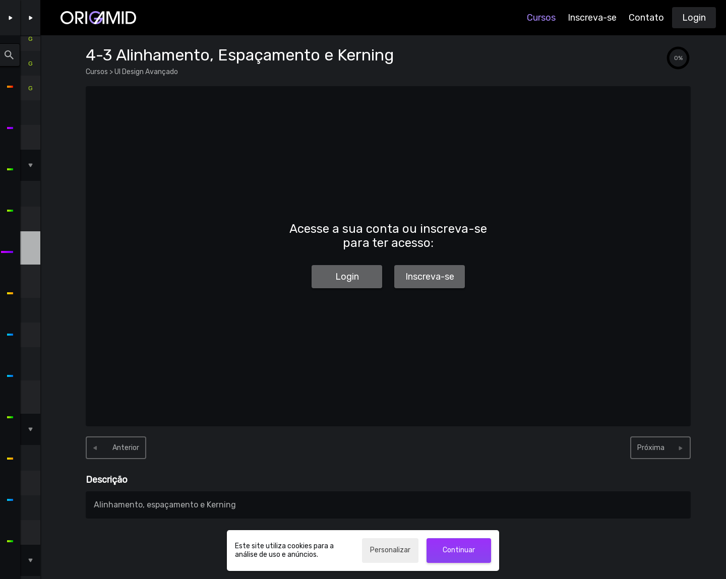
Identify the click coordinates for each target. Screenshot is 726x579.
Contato (646, 17)
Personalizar (390, 550)
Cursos (541, 17)
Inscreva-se (592, 17)
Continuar (459, 550)
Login (694, 17)
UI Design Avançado (145, 72)
